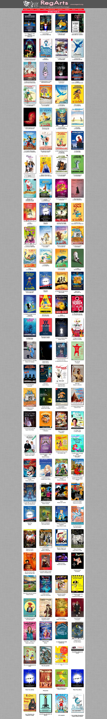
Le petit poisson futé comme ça (61, 642)
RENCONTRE (60, 9)
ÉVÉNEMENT (67, 9)
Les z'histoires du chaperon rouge (29, 715)
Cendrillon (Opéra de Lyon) (77, 652)
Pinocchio (45, 690)
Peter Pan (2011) (77, 689)
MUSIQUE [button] (39, 9)
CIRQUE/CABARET (51, 9)
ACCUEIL (26, 9)
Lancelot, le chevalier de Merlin (45, 714)
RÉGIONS (74, 9)
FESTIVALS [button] (80, 9)
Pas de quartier (46, 665)
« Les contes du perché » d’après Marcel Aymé (77, 716)
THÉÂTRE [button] (32, 9)
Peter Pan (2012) (29, 689)
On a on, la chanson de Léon (30, 665)
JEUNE (44, 9)
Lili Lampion (61, 715)
